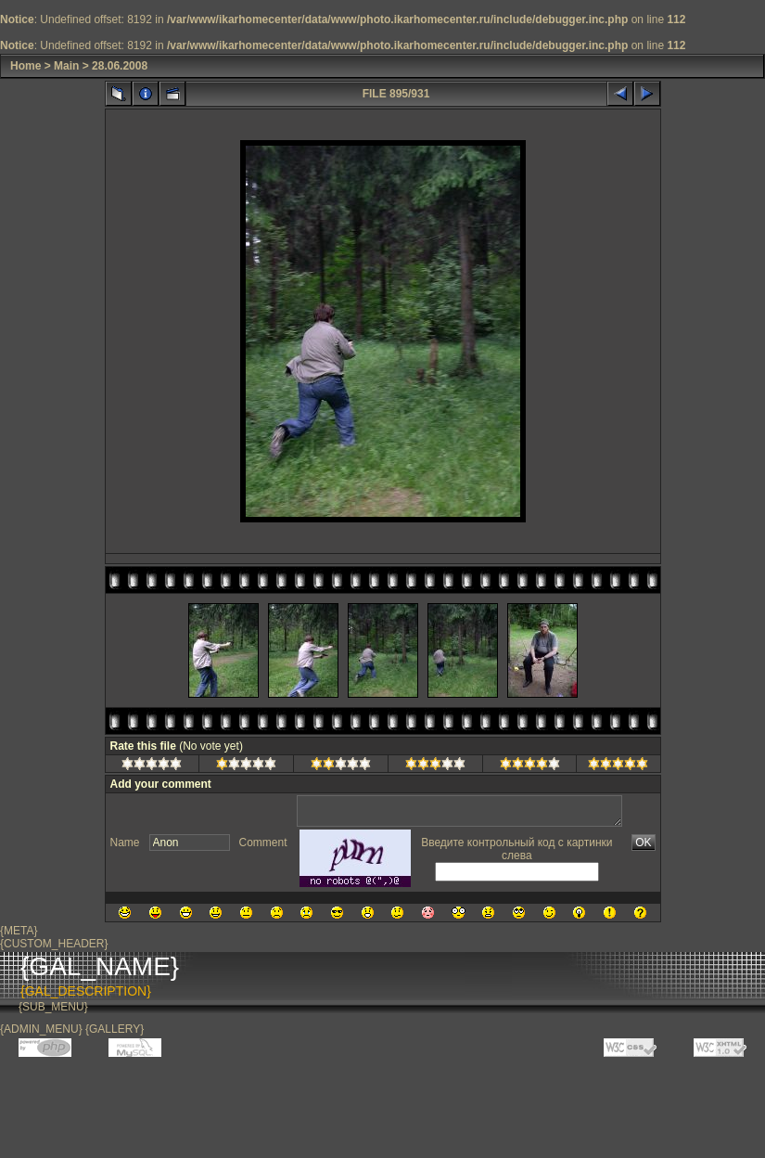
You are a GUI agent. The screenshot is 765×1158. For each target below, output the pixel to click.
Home (25, 65)
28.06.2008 (119, 65)
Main (66, 65)
